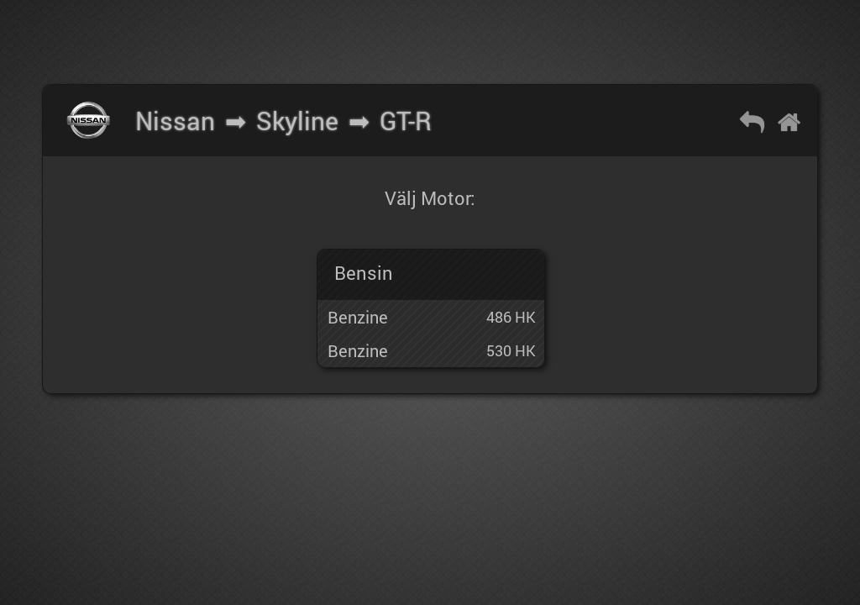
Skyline (297, 120)
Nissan (175, 120)
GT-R (406, 120)
